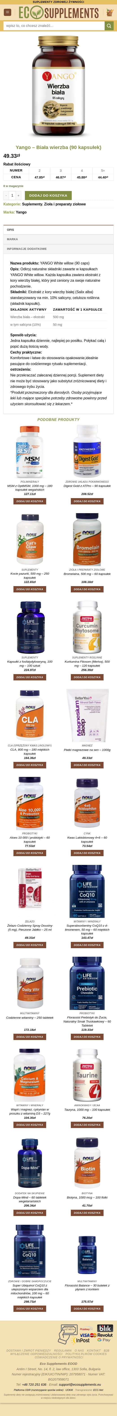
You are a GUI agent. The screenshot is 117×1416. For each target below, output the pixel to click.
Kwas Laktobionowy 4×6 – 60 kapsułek (87, 839)
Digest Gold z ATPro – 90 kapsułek (87, 486)
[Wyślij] (109, 25)
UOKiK (69, 1390)
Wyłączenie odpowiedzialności (36, 1354)
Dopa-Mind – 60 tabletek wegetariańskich (29, 1199)
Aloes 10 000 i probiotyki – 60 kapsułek (30, 839)
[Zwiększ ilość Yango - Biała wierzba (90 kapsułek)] (18, 195)
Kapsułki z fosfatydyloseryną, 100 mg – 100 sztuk (29, 663)
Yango (21, 212)
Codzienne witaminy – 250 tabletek (30, 1017)
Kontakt (94, 1350)
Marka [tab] (12, 239)
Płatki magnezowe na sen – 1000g (87, 750)
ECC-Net (98, 1390)
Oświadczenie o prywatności (59, 1357)
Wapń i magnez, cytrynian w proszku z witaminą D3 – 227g (29, 1111)
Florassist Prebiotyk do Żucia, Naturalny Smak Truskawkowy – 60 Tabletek (87, 1021)
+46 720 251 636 (34, 1384)
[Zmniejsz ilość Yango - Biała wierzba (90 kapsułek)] (6, 195)
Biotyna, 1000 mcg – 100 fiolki (87, 1197)
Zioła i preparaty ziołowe (65, 204)
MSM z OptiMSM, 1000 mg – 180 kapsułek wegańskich (29, 488)
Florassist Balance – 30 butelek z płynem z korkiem (87, 1287)
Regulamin (63, 1350)
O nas (79, 1350)
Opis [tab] (10, 229)
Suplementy (32, 204)
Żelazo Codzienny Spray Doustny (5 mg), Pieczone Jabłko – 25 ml (29, 927)
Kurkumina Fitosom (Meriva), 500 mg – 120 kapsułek (87, 663)
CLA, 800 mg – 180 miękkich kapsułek (29, 751)
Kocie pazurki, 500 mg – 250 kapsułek (30, 575)
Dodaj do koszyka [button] (30, 501)
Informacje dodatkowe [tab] (27, 249)
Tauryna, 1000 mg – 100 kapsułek (87, 1109)
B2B (106, 1350)
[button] (7, 12)
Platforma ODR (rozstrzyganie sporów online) (38, 1390)
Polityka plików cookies (86, 1354)
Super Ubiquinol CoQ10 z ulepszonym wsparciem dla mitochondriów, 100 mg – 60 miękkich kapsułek (30, 1291)
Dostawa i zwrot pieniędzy (28, 1350)
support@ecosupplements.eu (80, 1384)
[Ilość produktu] (12, 195)
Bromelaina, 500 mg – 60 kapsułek (87, 574)
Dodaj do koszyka (48, 195)
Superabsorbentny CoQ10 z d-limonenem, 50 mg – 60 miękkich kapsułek (87, 929)
